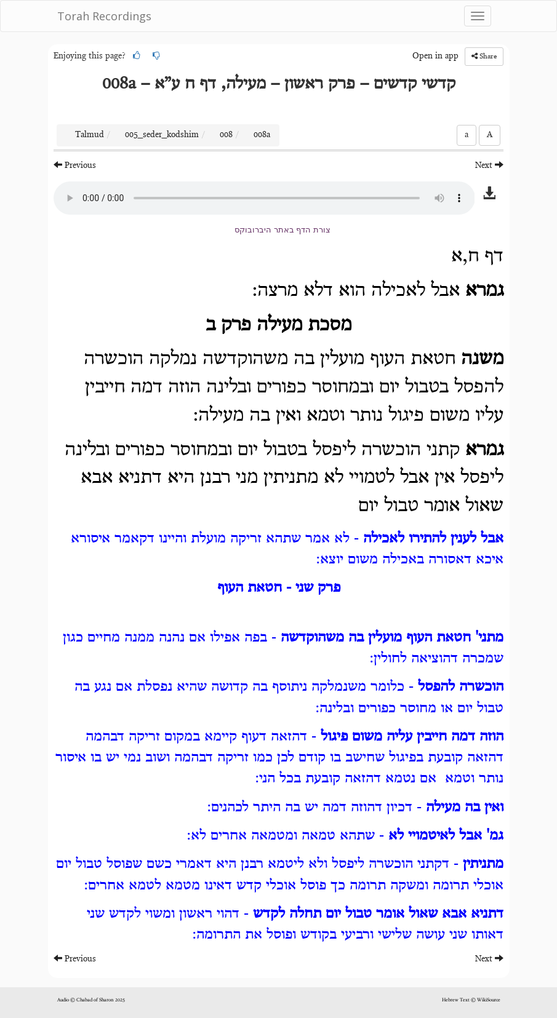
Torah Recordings (104, 16)
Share (484, 56)
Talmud (89, 135)
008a (262, 135)
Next (489, 165)
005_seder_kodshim (162, 135)
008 (226, 135)
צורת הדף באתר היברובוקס (282, 229)
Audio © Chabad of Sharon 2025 (91, 1000)
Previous (75, 165)
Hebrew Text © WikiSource (471, 1000)
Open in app (435, 56)
